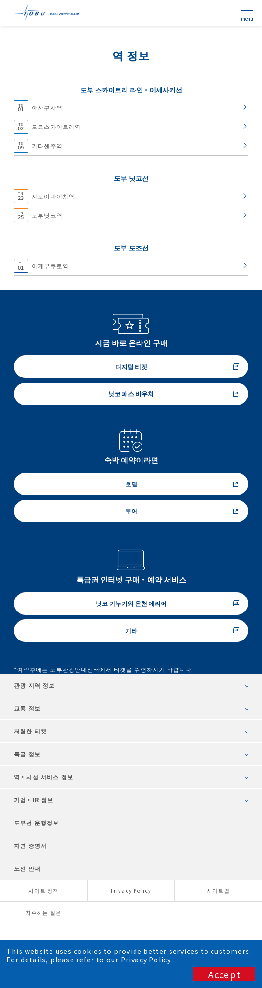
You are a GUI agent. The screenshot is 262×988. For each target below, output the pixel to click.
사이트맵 (218, 890)
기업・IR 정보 (34, 799)
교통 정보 (27, 708)
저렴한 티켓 (30, 731)
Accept (224, 974)
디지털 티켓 (131, 366)
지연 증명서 (30, 845)
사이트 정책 (43, 890)
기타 (131, 630)
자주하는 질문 (43, 912)
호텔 (131, 483)
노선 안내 (27, 868)
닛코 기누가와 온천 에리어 (131, 603)
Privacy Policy (131, 890)
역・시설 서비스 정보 (43, 777)
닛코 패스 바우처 (131, 393)
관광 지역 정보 (34, 685)
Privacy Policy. (147, 959)
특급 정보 (27, 754)
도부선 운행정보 (36, 822)
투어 (131, 510)
